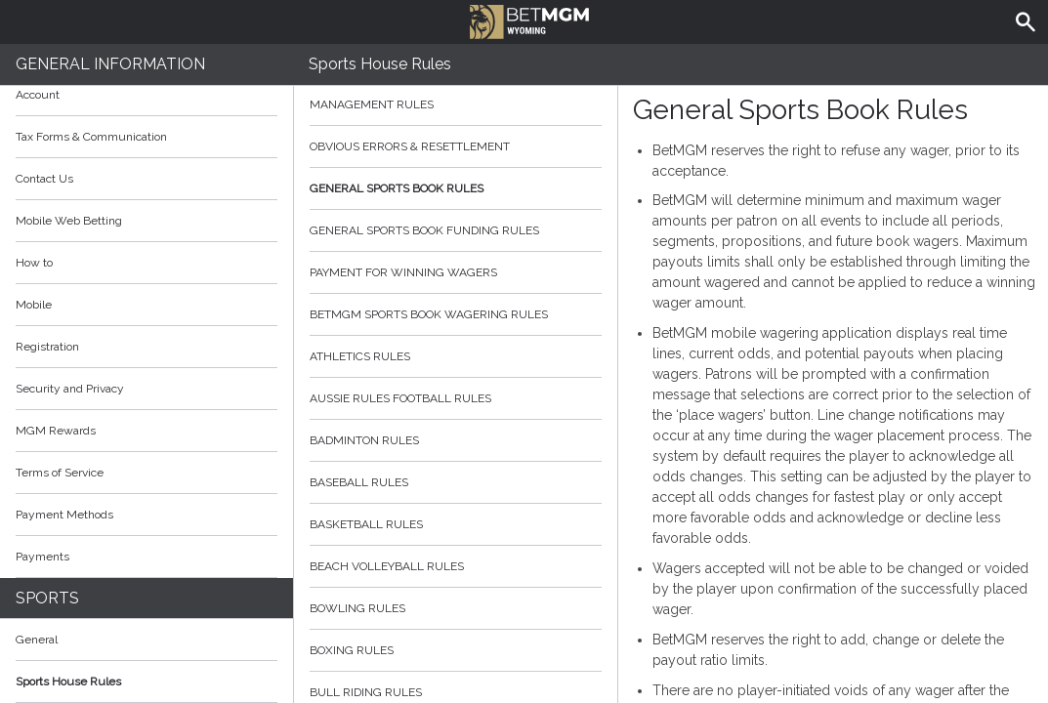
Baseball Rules (456, 482)
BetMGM (530, 19)
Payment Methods (146, 514)
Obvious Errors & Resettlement (456, 146)
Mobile (34, 304)
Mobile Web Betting (69, 220)
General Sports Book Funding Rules (456, 230)
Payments (146, 556)
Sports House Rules (68, 681)
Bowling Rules (456, 608)
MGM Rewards (56, 430)
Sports (47, 598)
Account (146, 95)
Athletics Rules (456, 356)
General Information (110, 64)
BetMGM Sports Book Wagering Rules (456, 314)
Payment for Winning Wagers (456, 272)
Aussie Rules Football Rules (456, 398)
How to (146, 262)
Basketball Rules (456, 524)
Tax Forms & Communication (146, 137)
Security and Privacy (70, 388)
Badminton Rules (456, 440)
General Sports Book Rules (456, 188)
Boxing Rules (456, 650)
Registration (47, 346)
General (37, 639)
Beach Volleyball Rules (456, 566)
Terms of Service (146, 472)
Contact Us (44, 179)
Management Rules (456, 104)
